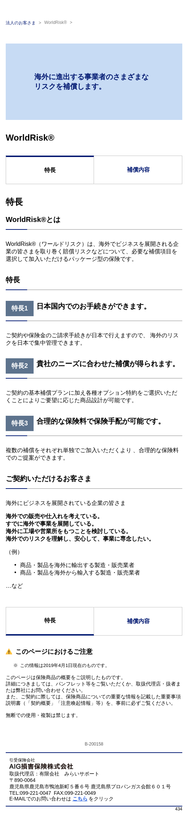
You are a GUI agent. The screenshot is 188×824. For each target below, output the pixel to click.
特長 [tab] (50, 170)
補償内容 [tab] (138, 170)
